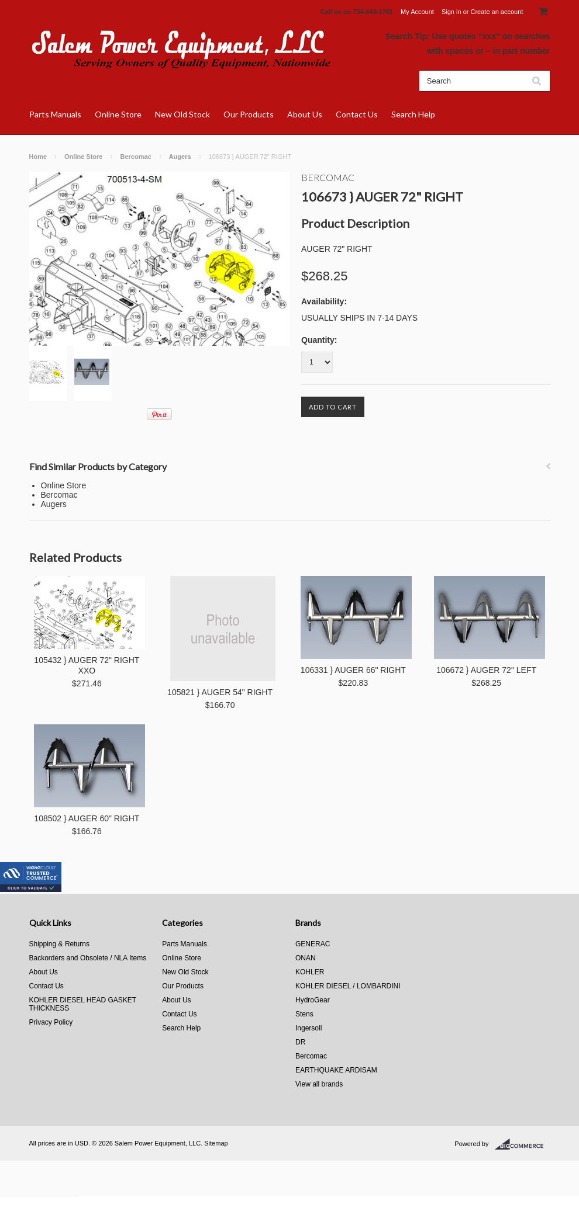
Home (38, 156)
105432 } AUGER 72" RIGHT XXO (86, 665)
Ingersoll (308, 1028)
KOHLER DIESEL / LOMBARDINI (348, 986)
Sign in (451, 11)
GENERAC (312, 944)
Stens (304, 1014)
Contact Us (357, 114)
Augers (180, 156)
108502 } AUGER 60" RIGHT (86, 818)
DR (300, 1042)
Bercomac (135, 156)
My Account (417, 11)
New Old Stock (182, 114)
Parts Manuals (55, 114)
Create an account (496, 11)
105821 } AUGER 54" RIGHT (220, 692)
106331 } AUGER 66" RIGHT (353, 670)
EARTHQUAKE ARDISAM (336, 1070)
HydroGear (312, 1000)
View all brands (319, 1084)
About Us (304, 114)
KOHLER (309, 972)
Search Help (413, 114)
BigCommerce (522, 1144)
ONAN (305, 958)
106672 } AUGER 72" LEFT (486, 670)
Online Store (118, 114)
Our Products (248, 114)
